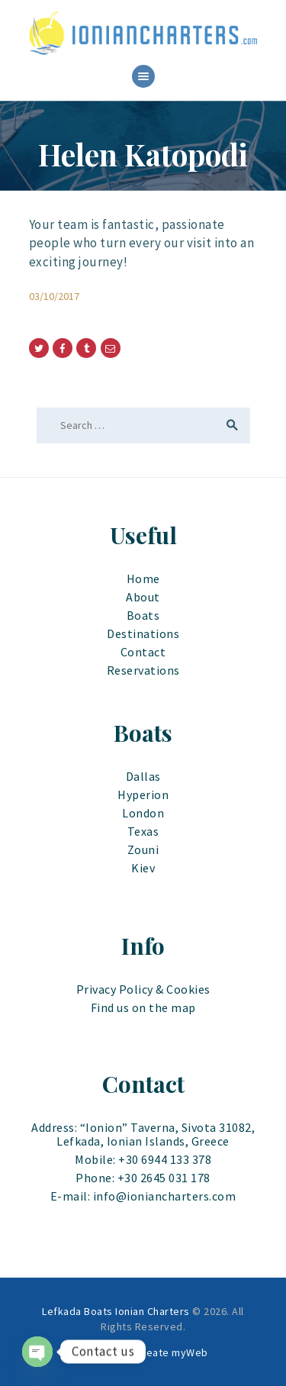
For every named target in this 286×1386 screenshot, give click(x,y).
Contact (143, 651)
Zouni (143, 849)
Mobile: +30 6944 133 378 (143, 1159)
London (143, 812)
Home (143, 578)
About (143, 596)
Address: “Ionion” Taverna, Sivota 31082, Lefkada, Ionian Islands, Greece (143, 1134)
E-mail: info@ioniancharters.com (143, 1196)
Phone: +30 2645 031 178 (143, 1177)
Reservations (143, 670)
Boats (143, 615)
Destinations (143, 633)
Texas (143, 831)
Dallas (143, 776)
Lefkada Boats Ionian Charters (116, 1311)
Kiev (143, 867)
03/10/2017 (54, 296)
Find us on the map (143, 1007)
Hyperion (143, 794)
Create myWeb (172, 1352)
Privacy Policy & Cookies (143, 989)
